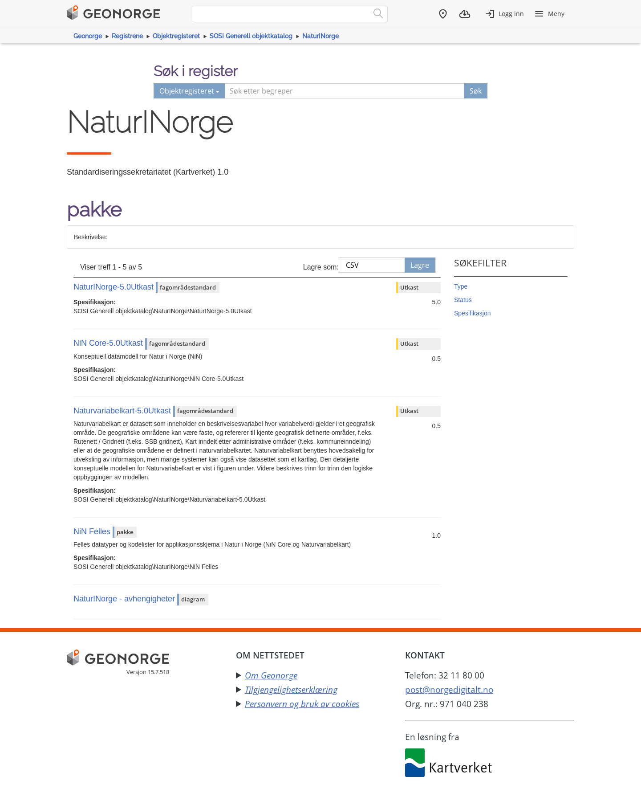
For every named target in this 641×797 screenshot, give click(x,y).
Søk (476, 91)
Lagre (419, 265)
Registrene (127, 36)
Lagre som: (321, 267)
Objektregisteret (176, 36)
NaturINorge (320, 36)
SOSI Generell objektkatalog (251, 36)
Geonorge (87, 36)
